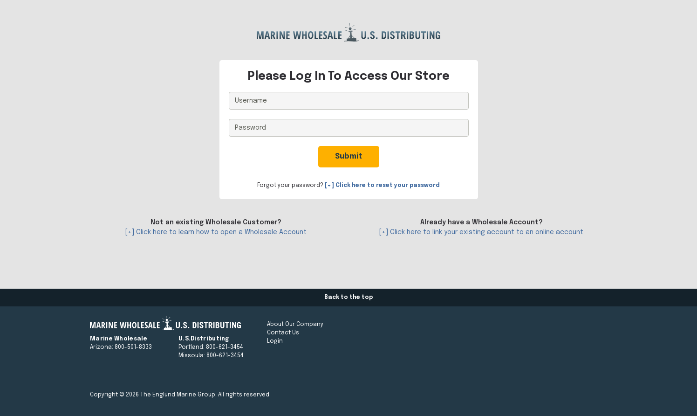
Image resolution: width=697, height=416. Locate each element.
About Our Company (295, 324)
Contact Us (283, 333)
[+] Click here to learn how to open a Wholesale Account (216, 232)
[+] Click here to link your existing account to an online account (481, 232)
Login (275, 341)
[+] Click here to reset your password (382, 185)
